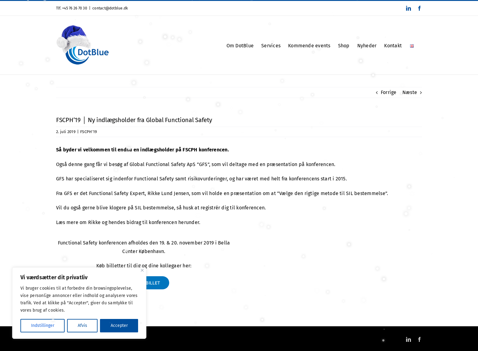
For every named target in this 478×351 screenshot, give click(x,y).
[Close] (142, 270)
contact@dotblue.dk (110, 8)
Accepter (119, 325)
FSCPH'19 (88, 131)
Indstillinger (42, 325)
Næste (409, 92)
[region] (79, 303)
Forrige (389, 92)
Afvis (82, 325)
